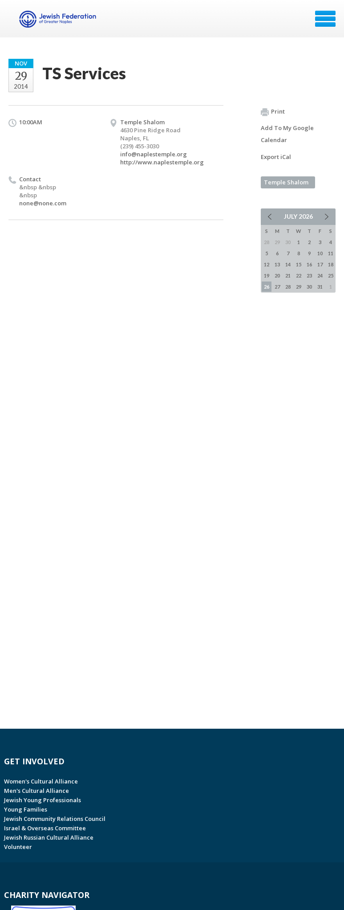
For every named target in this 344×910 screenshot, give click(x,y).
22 (298, 275)
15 (298, 264)
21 (288, 275)
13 (277, 264)
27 (277, 287)
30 (309, 287)
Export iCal (276, 157)
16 (309, 264)
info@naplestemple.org (153, 154)
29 (298, 287)
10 (320, 253)
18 (330, 264)
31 (320, 287)
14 (288, 264)
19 (266, 275)
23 (309, 275)
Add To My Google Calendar (287, 134)
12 (266, 264)
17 (320, 264)
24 (320, 275)
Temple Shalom (286, 182)
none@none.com (42, 203)
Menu (325, 19)
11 (330, 253)
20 (277, 275)
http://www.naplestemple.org (162, 162)
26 (266, 287)
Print (273, 111)
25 (330, 275)
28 (288, 287)
